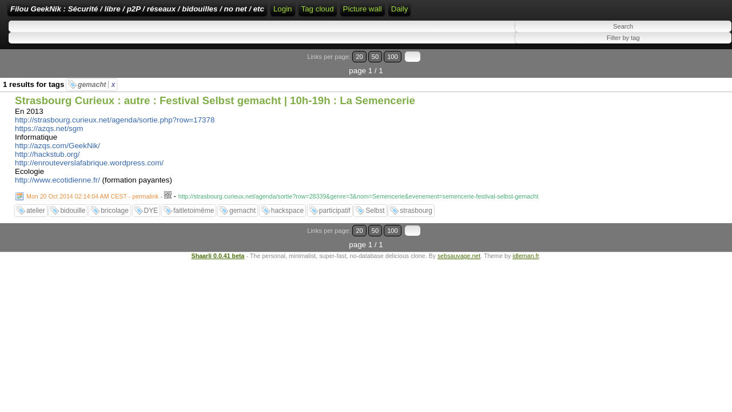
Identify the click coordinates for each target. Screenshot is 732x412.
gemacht (96, 78)
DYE (151, 204)
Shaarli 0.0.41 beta (218, 235)
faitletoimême (193, 204)
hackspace (287, 204)
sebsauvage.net (458, 235)
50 (684, 64)
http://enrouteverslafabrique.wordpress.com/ (89, 156)
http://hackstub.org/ (47, 148)
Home (355, 13)
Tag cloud (515, 13)
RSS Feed (419, 13)
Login (383, 13)
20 (673, 64)
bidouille (72, 204)
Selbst (374, 204)
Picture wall (560, 13)
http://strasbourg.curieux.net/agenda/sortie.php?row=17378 (114, 113)
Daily (597, 13)
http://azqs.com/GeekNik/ (57, 139)
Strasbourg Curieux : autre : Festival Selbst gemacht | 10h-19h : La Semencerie (215, 94)
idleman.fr (525, 235)
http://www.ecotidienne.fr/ (57, 173)
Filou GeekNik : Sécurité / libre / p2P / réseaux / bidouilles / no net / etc (209, 13)
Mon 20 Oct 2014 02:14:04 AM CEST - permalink (92, 190)
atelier (35, 204)
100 (696, 64)
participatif (335, 204)
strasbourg (416, 204)
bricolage (115, 204)
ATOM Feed (469, 13)
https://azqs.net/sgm (49, 122)
